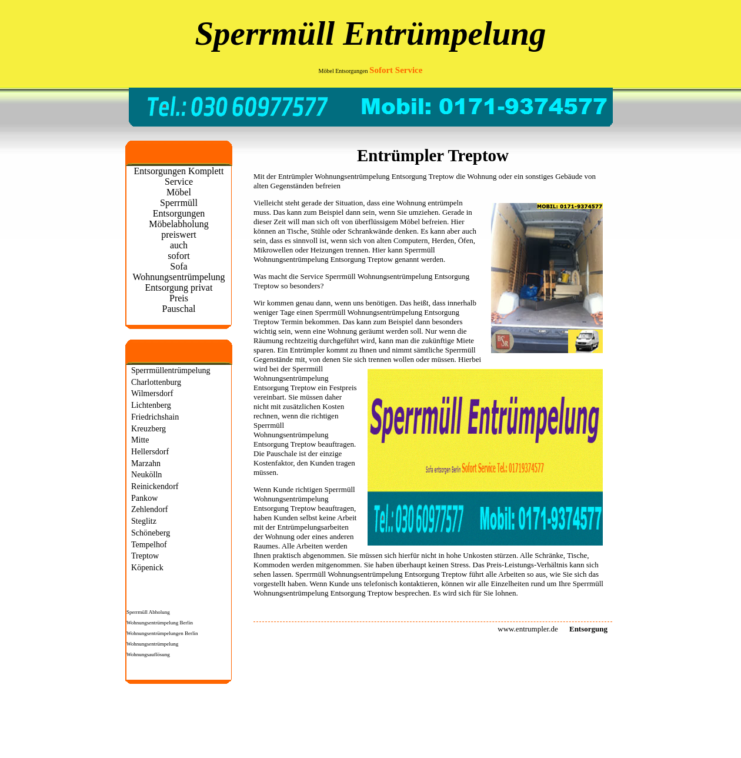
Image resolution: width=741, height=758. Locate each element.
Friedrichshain (155, 416)
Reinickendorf (155, 486)
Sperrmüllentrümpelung (171, 370)
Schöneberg (150, 532)
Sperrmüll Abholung (148, 612)
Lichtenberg (151, 405)
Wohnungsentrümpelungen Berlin (162, 633)
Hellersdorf (150, 451)
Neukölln (146, 474)
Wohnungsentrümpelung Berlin (159, 623)
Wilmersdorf (152, 393)
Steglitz (143, 521)
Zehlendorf (149, 509)
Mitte (140, 439)
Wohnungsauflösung (148, 654)
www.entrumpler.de (528, 628)
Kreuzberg (148, 428)
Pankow (144, 498)
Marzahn (146, 463)
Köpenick (147, 567)
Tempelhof (149, 544)
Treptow (145, 555)
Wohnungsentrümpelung (152, 644)
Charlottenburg (156, 382)
